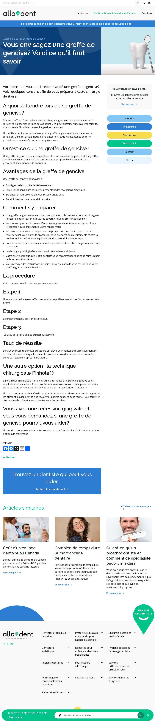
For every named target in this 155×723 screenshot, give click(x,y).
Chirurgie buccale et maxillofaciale (120, 634)
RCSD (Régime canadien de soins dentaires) (52, 681)
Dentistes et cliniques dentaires (54, 634)
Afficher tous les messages (136, 506)
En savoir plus (10, 572)
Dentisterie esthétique (48, 649)
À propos (82, 13)
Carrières (146, 13)
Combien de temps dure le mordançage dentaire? (77, 553)
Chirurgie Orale (129, 143)
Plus (128, 160)
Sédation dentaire (85, 677)
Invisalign (129, 118)
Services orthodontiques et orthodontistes (119, 666)
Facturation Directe (52, 692)
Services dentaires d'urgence (119, 679)
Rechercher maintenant (50, 489)
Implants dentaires (52, 662)
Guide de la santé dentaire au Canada (115, 13)
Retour (10, 457)
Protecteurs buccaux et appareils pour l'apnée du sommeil (86, 636)
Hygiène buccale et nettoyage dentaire (119, 649)
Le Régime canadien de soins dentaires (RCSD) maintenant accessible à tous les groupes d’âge (76, 23)
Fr (138, 3)
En (143, 3)
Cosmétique (129, 135)
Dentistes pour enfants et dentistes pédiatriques (86, 651)
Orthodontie (129, 126)
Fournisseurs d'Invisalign (82, 664)
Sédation (129, 151)
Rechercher (127, 104)
